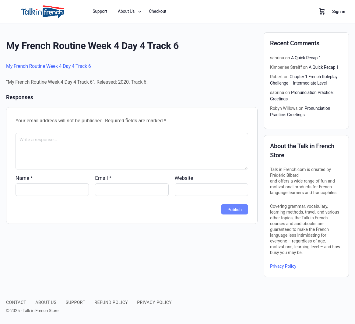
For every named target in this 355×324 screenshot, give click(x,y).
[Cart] (322, 11)
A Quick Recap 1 (306, 57)
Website (184, 178)
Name (24, 178)
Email (103, 178)
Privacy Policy (283, 266)
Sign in (338, 11)
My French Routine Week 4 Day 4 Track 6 (48, 66)
